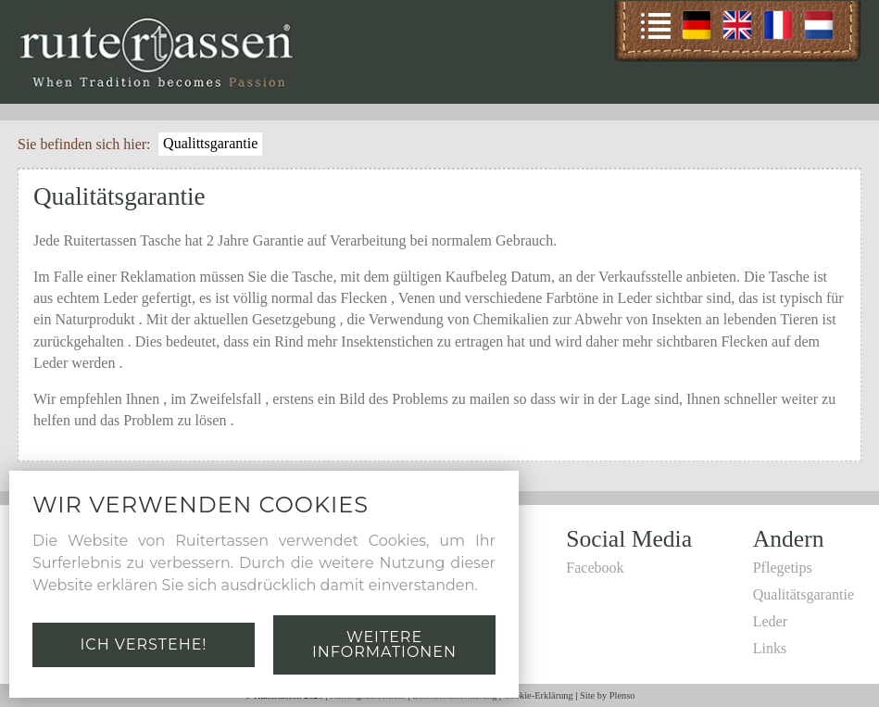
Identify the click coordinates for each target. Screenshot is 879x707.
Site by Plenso (607, 695)
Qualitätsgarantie (803, 594)
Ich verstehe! (143, 644)
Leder (770, 621)
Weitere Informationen (384, 644)
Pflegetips (782, 567)
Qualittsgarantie (210, 143)
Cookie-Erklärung (538, 695)
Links (769, 648)
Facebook (594, 567)
